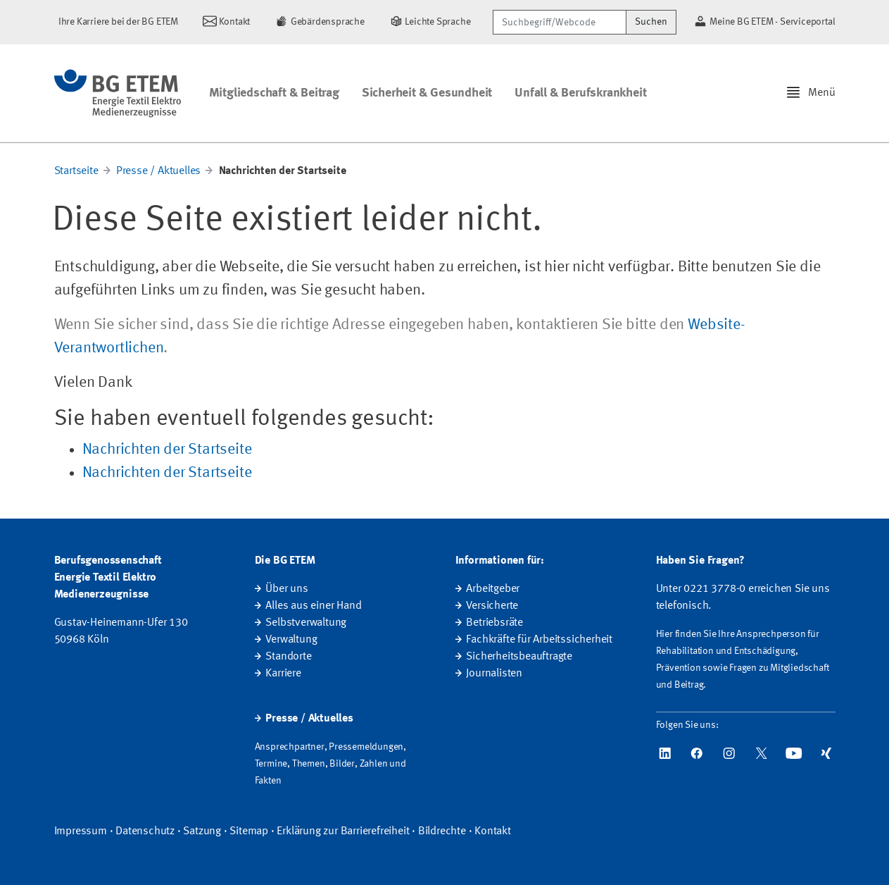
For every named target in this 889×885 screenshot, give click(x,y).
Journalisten (494, 673)
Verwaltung (291, 639)
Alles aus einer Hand (313, 606)
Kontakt (492, 831)
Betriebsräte (494, 623)
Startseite (76, 171)
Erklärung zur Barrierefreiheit (343, 831)
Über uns (286, 589)
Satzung (202, 831)
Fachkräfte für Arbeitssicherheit (539, 639)
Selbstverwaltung (305, 623)
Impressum (80, 831)
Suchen (651, 22)
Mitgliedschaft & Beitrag (274, 93)
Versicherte (492, 606)
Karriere (283, 673)
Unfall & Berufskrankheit (580, 93)
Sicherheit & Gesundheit (427, 93)
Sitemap (248, 831)
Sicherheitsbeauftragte (519, 656)
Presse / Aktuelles (158, 171)
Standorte (288, 656)
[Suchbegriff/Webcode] (559, 22)
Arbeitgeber (492, 589)
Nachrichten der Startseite (167, 449)
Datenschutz (145, 831)
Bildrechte (442, 831)
